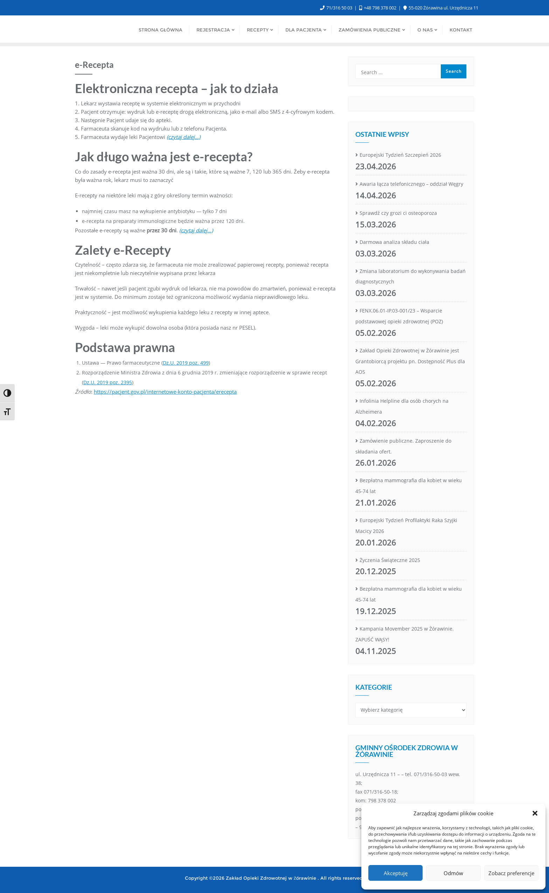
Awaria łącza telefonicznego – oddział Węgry (411, 184)
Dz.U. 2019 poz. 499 (186, 362)
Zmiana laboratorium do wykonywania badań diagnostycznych (410, 276)
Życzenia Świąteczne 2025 (390, 560)
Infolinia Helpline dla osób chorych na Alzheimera (402, 406)
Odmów (453, 873)
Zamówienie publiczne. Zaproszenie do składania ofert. (403, 446)
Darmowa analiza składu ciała (394, 242)
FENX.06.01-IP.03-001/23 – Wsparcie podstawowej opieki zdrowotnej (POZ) (399, 316)
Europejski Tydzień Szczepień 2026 (400, 155)
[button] (534, 813)
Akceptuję (396, 873)
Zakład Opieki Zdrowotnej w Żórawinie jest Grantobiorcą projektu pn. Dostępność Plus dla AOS (410, 361)
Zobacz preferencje (511, 873)
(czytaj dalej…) (196, 230)
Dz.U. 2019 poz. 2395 (107, 382)
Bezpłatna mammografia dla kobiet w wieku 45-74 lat (408, 485)
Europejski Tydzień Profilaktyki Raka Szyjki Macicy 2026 (406, 525)
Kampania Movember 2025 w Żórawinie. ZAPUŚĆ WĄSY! (404, 634)
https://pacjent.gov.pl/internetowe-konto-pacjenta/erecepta (165, 391)
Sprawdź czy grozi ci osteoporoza (398, 213)
